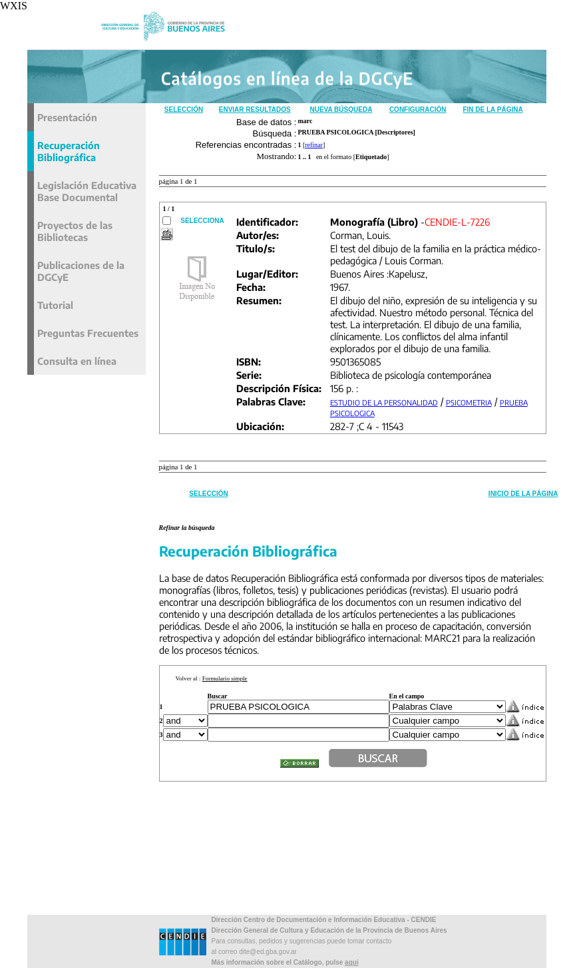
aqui (352, 962)
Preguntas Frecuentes (87, 333)
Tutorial (55, 305)
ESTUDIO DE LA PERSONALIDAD (384, 402)
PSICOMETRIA (469, 402)
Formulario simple (225, 678)
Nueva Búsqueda (340, 109)
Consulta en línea (76, 361)
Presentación (67, 117)
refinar (314, 144)
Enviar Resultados (255, 109)
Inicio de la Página (523, 493)
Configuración (418, 109)
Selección (183, 109)
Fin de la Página (492, 109)
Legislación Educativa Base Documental (86, 191)
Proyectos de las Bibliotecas (74, 231)
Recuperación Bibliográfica (68, 151)
